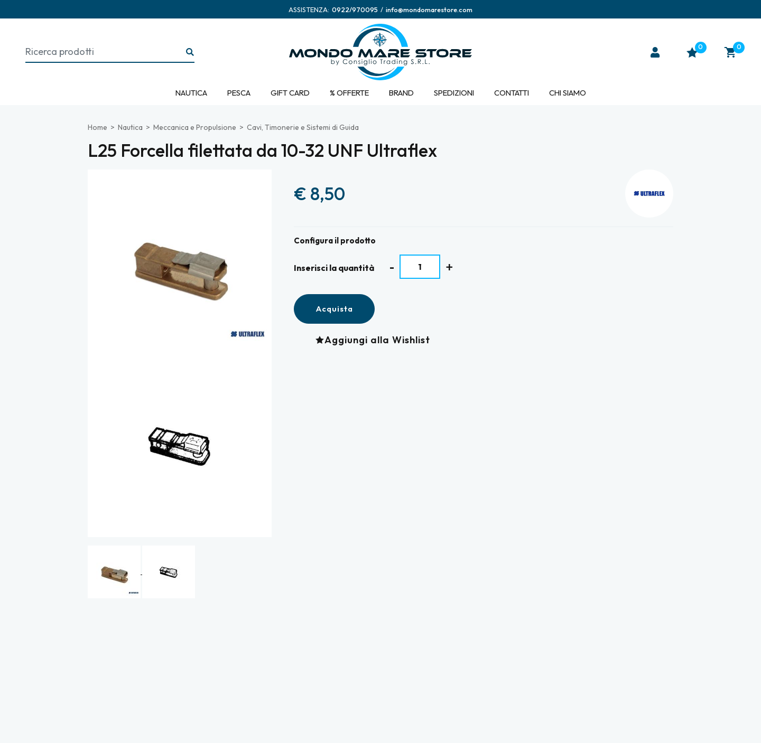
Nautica (191, 93)
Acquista (334, 309)
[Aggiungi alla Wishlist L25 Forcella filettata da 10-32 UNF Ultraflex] (375, 340)
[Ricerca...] (190, 53)
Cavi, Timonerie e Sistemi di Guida (303, 127)
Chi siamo (567, 93)
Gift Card (290, 93)
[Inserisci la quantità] (420, 267)
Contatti (511, 93)
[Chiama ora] (355, 9)
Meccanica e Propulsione (194, 127)
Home (97, 127)
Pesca (238, 93)
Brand (401, 93)
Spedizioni (454, 93)
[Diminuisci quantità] (391, 266)
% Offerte (349, 93)
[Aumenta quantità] (449, 267)
